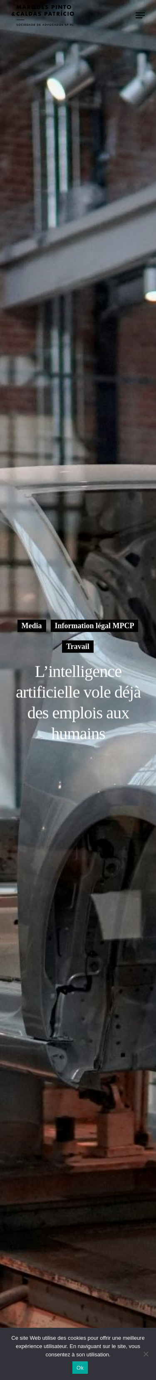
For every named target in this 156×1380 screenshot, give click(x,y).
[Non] (145, 1354)
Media (32, 626)
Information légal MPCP (94, 626)
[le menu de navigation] (140, 15)
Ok (80, 1368)
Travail (77, 646)
